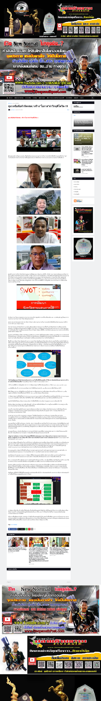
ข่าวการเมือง (76, 181)
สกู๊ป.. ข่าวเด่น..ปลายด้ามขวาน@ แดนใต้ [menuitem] (55, 97)
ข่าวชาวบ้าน (76, 184)
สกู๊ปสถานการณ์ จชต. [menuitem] (18, 97)
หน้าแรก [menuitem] (10, 97)
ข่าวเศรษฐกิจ (76, 194)
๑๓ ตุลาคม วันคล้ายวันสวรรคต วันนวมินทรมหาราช (83, 122)
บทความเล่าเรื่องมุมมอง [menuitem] (15, 101)
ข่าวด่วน (75, 186)
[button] (8, 98)
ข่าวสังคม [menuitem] (35, 97)
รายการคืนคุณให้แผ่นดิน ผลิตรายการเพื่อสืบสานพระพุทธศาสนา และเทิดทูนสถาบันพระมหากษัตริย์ (17, 549)
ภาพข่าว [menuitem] (82, 97)
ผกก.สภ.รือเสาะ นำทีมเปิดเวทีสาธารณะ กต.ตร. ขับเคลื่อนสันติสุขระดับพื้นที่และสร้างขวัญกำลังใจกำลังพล (87, 162)
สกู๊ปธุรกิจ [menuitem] (76, 97)
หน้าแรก (10, 103)
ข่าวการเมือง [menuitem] (28, 97)
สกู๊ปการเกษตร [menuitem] (42, 97)
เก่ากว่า (68, 582)
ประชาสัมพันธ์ (16, 103)
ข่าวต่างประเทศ (77, 189)
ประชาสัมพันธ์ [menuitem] (69, 97)
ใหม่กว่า (9, 582)
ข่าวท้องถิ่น (76, 191)
